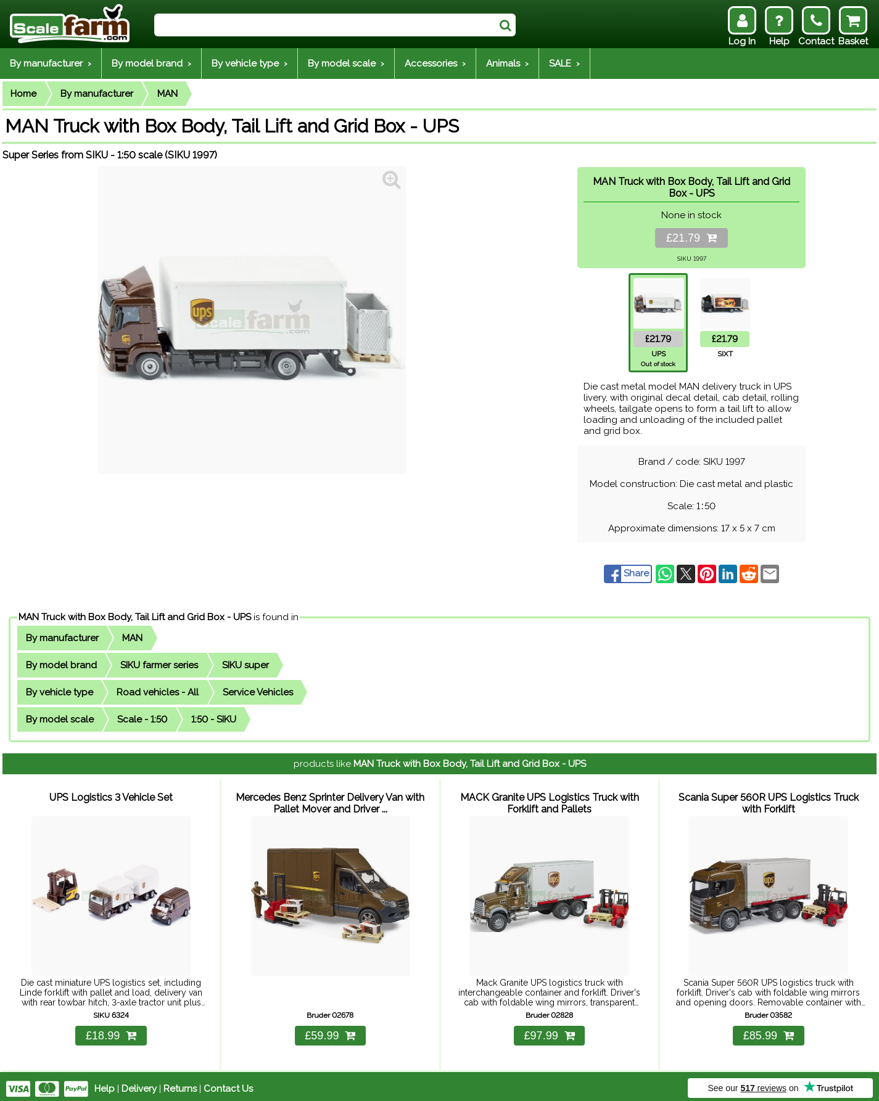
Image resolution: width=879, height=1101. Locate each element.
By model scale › (346, 63)
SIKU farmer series (159, 665)
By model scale (60, 719)
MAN (167, 93)
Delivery (139, 1083)
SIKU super (245, 665)
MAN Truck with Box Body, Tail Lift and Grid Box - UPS (135, 617)
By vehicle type (59, 692)
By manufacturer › (50, 63)
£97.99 (549, 1031)
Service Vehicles (258, 692)
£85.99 (768, 1031)
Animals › (507, 63)
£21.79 (691, 238)
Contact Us (228, 1083)
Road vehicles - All (158, 692)
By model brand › (151, 63)
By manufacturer (96, 93)
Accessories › (435, 63)
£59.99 (330, 1031)
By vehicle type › (249, 63)
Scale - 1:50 (142, 719)
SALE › (564, 63)
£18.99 (111, 1031)
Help (104, 1083)
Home (23, 93)
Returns (180, 1083)
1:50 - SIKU (213, 719)
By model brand (61, 665)
